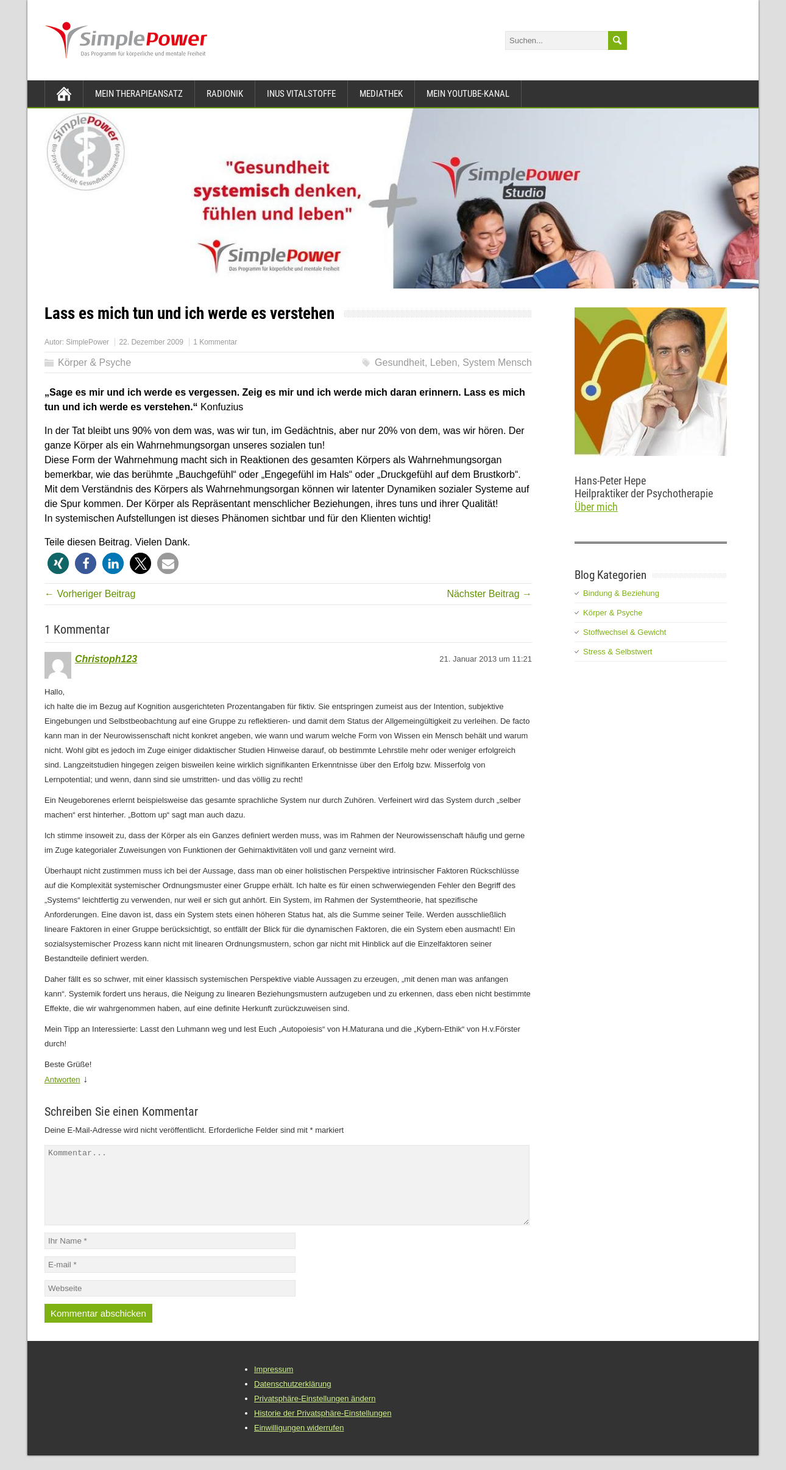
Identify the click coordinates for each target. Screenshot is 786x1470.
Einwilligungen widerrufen (299, 1442)
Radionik (225, 93)
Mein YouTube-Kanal (468, 93)
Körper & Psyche (94, 362)
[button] (58, 563)
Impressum (273, 1383)
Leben (444, 362)
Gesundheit (400, 362)
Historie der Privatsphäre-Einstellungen (322, 1427)
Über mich (596, 506)
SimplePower (87, 342)
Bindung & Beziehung (621, 593)
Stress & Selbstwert (617, 651)
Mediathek (381, 93)
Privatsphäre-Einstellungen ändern (314, 1413)
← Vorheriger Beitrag (89, 594)
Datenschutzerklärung (292, 1398)
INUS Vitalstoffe (301, 93)
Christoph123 (106, 659)
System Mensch (497, 362)
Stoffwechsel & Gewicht (624, 632)
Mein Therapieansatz (139, 93)
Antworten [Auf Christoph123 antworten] (62, 1079)
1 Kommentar (215, 342)
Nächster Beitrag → (489, 594)
